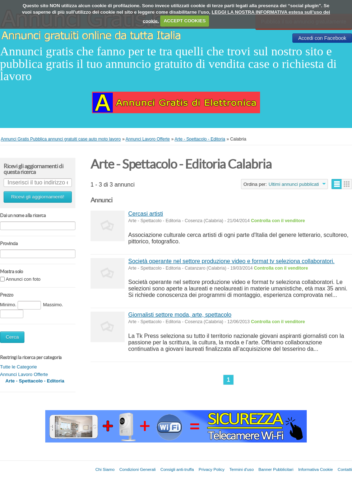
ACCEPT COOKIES (185, 20)
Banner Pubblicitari (276, 469)
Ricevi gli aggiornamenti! (37, 196)
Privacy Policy (211, 469)
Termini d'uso (241, 469)
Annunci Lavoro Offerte (24, 374)
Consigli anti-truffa (177, 469)
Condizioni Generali (137, 469)
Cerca (12, 337)
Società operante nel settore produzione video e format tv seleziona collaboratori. (231, 261)
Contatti (345, 469)
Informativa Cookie (315, 469)
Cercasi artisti (145, 214)
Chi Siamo (104, 469)
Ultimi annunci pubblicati (294, 184)
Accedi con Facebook (322, 38)
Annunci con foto (23, 279)
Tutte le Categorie (18, 367)
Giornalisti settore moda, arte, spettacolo (179, 315)
